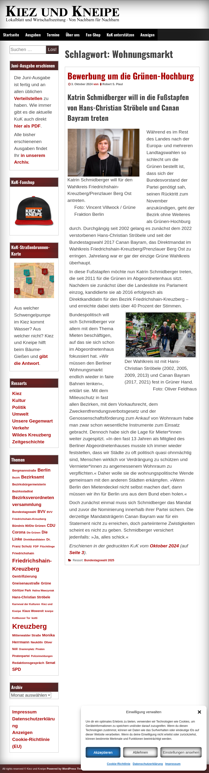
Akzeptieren (103, 752)
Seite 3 (76, 552)
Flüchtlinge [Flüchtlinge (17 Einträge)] (47, 546)
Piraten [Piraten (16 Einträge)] (40, 649)
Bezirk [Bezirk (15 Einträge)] (16, 477)
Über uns (73, 35)
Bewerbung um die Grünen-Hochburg (130, 75)
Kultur (19, 400)
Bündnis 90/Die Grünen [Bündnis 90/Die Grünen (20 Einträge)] (29, 526)
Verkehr (20, 427)
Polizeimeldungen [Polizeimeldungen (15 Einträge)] (42, 656)
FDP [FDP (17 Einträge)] (35, 546)
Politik (19, 407)
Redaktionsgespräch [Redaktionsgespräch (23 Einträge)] (28, 663)
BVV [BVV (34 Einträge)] (41, 511)
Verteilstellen (28, 98)
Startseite (11, 35)
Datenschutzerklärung (148, 764)
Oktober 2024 (164, 545)
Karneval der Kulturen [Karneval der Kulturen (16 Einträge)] (26, 604)
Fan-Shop (93, 35)
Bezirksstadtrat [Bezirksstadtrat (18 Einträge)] (22, 491)
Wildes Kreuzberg (31, 434)
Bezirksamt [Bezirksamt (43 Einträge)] (32, 477)
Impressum (173, 764)
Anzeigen (147, 35)
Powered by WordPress (61, 768)
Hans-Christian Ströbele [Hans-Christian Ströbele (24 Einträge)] (31, 597)
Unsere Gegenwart (32, 420)
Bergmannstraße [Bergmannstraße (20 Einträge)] (24, 470)
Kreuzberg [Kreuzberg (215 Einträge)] (29, 626)
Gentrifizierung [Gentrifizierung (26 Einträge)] (24, 576)
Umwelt (20, 414)
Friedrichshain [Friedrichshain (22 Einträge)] (23, 553)
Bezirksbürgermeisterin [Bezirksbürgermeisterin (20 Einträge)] (29, 484)
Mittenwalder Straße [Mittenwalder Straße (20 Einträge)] (26, 635)
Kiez (17, 393)
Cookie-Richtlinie (118, 764)
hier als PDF (27, 125)
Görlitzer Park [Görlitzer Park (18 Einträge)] (21, 590)
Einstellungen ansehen (181, 752)
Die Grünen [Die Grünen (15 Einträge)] (33, 532)
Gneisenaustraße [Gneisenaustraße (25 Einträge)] (26, 583)
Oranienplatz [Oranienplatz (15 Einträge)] (26, 649)
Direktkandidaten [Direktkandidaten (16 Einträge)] (34, 539)
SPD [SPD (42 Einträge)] (16, 669)
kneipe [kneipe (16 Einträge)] (49, 611)
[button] (199, 712)
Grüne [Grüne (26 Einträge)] (46, 583)
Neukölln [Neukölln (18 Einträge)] (37, 642)
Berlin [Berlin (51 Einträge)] (44, 470)
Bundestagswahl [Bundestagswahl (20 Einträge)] (24, 512)
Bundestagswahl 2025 (99, 560)
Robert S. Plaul (112, 84)
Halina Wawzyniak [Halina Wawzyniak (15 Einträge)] (43, 590)
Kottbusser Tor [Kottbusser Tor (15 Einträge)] (21, 618)
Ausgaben (33, 35)
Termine (53, 35)
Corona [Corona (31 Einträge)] (18, 532)
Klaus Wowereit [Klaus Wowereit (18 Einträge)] (33, 611)
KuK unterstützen (120, 35)
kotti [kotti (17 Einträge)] (35, 617)
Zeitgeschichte (28, 441)
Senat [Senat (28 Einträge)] (50, 663)
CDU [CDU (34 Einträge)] (51, 525)
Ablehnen (140, 752)
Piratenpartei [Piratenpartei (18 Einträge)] (21, 656)
